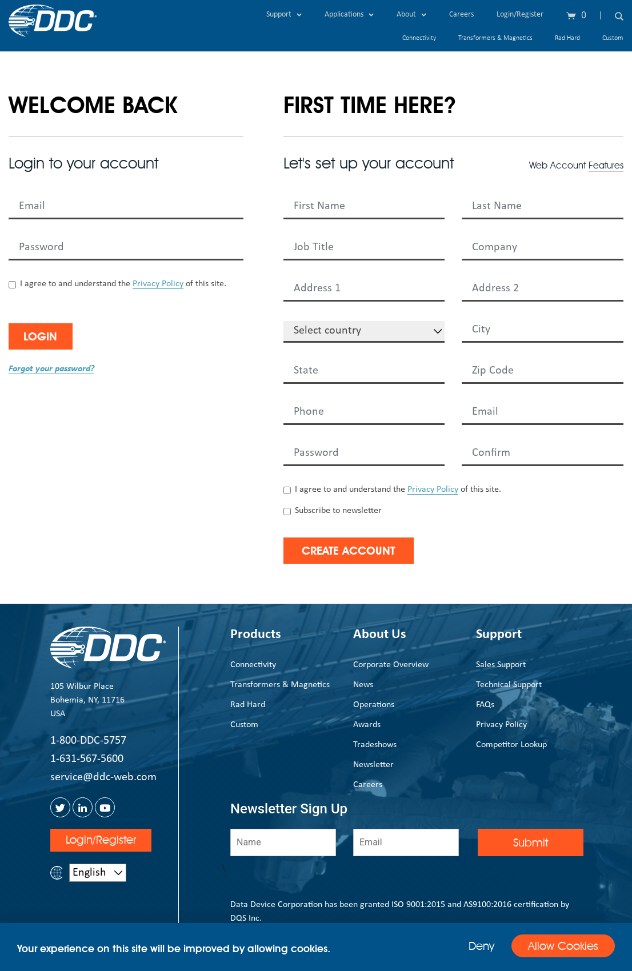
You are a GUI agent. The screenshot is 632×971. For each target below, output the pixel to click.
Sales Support (501, 664)
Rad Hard (567, 38)
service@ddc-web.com (103, 777)
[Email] (406, 842)
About (411, 14)
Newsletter (373, 764)
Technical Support (509, 684)
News (363, 684)
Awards (367, 724)
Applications (349, 14)
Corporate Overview (391, 664)
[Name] (283, 842)
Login (44, 336)
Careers (461, 14)
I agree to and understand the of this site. (123, 284)
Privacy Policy (158, 283)
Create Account (353, 550)
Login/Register (520, 14)
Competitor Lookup (511, 744)
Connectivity (419, 38)
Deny (479, 946)
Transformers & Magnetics (495, 38)
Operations (373, 704)
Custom (612, 38)
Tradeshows (375, 744)
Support (284, 14)
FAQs (485, 704)
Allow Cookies (562, 946)
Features (606, 165)
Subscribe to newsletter (338, 510)
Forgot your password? (51, 369)
